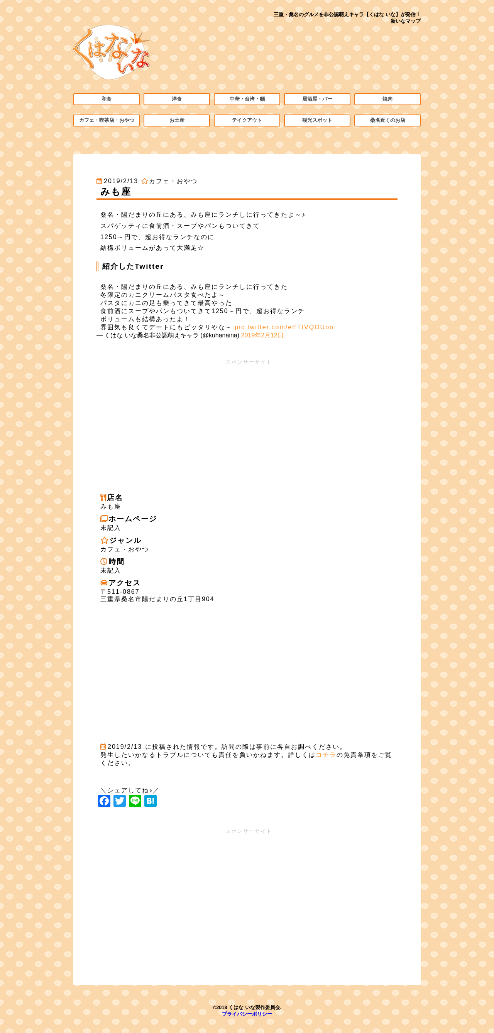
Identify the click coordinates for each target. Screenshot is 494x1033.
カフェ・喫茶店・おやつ (106, 120)
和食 (107, 99)
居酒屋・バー (317, 99)
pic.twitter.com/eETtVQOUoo (284, 327)
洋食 (177, 99)
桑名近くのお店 (387, 120)
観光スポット (317, 120)
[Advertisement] (247, 420)
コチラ (326, 755)
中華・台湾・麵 (247, 99)
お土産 (176, 120)
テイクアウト (247, 120)
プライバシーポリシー (247, 1014)
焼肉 (387, 99)
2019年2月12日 (262, 335)
